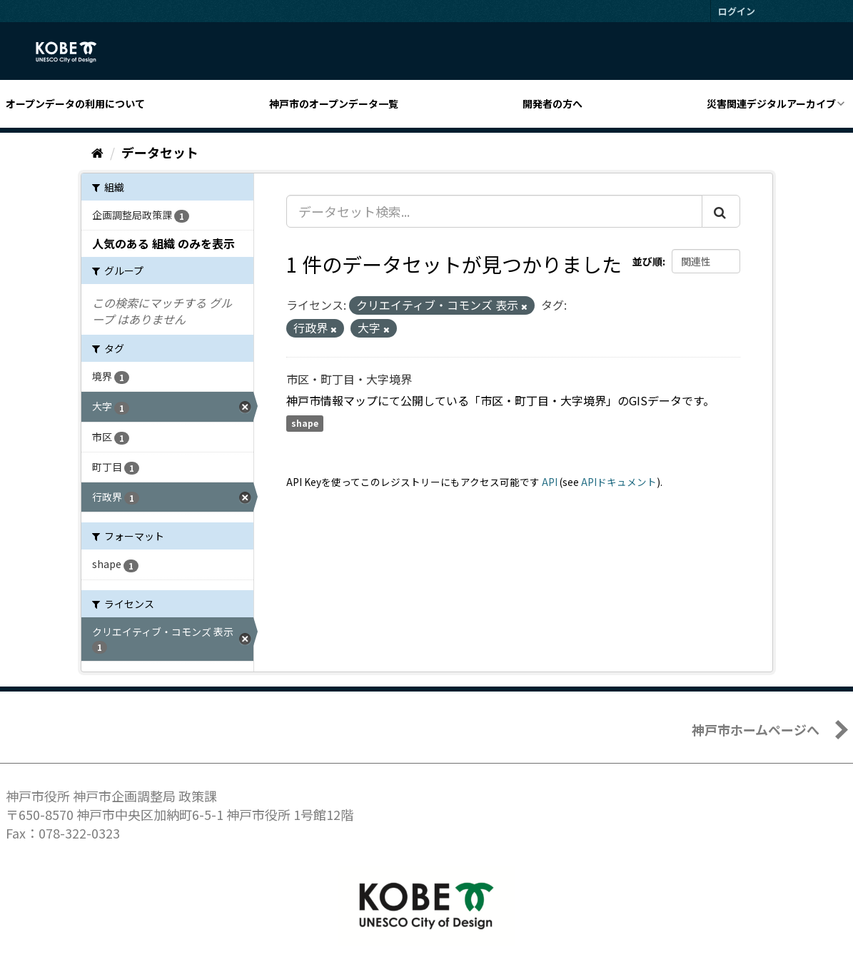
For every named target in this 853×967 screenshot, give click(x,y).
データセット (159, 152)
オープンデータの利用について (75, 103)
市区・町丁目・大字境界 (349, 379)
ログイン (736, 11)
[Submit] (721, 211)
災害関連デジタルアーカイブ (771, 103)
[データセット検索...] (494, 211)
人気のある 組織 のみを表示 (163, 243)
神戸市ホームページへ (755, 729)
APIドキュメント (619, 482)
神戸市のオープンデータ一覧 (333, 103)
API (549, 482)
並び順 (647, 261)
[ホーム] (97, 152)
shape (304, 423)
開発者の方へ (552, 103)
